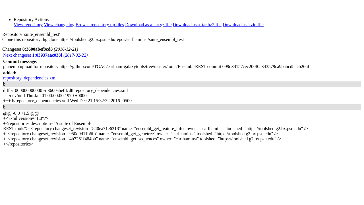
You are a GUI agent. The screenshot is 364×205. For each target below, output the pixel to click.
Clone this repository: (22, 39)
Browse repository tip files (100, 24)
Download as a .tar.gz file (148, 24)
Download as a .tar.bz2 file (197, 24)
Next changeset (45, 55)
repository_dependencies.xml (30, 77)
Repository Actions (31, 19)
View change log (59, 24)
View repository (28, 24)
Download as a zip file (243, 24)
